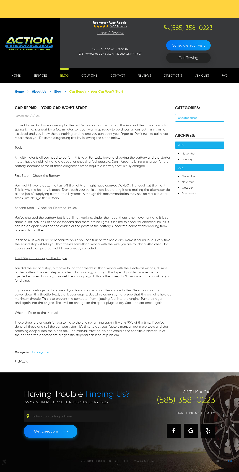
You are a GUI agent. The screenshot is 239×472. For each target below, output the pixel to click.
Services (40, 76)
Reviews (144, 76)
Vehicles (202, 76)
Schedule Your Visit (188, 45)
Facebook (174, 431)
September (189, 193)
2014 (181, 167)
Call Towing (188, 57)
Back (22, 361)
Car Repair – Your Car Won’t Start (96, 91)
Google (191, 431)
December (189, 176)
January (187, 159)
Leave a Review (110, 33)
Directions (173, 76)
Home (16, 76)
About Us (39, 91)
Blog (64, 76)
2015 (181, 145)
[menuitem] (16, 76)
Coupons (89, 76)
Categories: (187, 107)
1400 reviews (118, 26)
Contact (117, 76)
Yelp (208, 431)
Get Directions (46, 431)
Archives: (185, 135)
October (187, 187)
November (188, 153)
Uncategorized (40, 352)
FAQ (225, 76)
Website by (223, 461)
